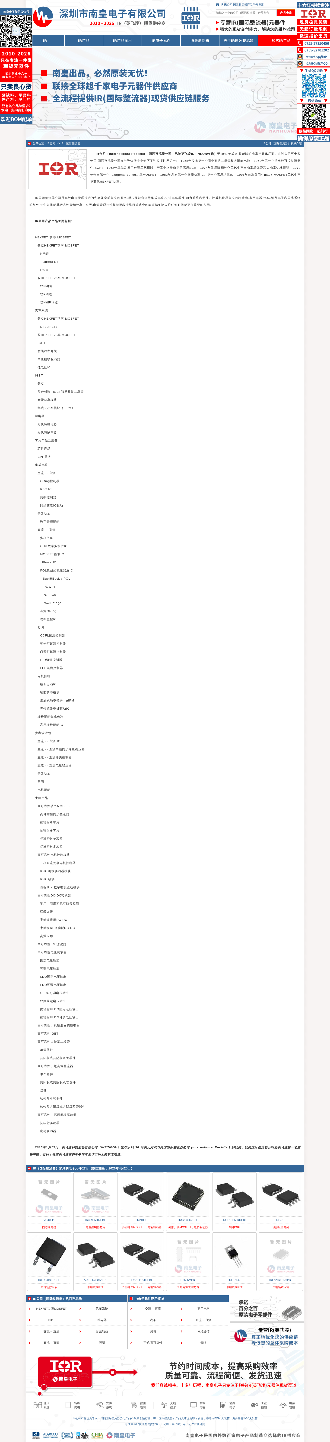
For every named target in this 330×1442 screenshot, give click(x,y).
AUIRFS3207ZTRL (95, 1280)
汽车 (153, 1320)
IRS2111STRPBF (142, 1280)
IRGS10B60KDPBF (234, 1220)
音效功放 (102, 1331)
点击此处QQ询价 (316, 56)
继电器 (102, 1320)
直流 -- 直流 (51, 1343)
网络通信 (203, 1331)
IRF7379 (281, 1220)
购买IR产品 (281, 40)
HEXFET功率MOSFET (51, 1308)
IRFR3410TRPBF (49, 1280)
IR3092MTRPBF (95, 1220)
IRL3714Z (234, 1280)
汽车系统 (102, 1308)
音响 (203, 1343)
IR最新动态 (199, 40)
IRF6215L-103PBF (280, 1280)
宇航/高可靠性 (152, 1343)
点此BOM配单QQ (317, 63)
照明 (102, 1343)
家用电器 (203, 1308)
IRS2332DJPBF (188, 1220)
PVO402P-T (49, 1220)
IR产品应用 (122, 40)
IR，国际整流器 (70, 143)
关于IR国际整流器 (239, 40)
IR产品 (83, 40)
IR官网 (51, 143)
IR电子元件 (161, 40)
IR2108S (141, 1220)
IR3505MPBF (188, 1280)
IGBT (51, 1320)
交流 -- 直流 (51, 1331)
